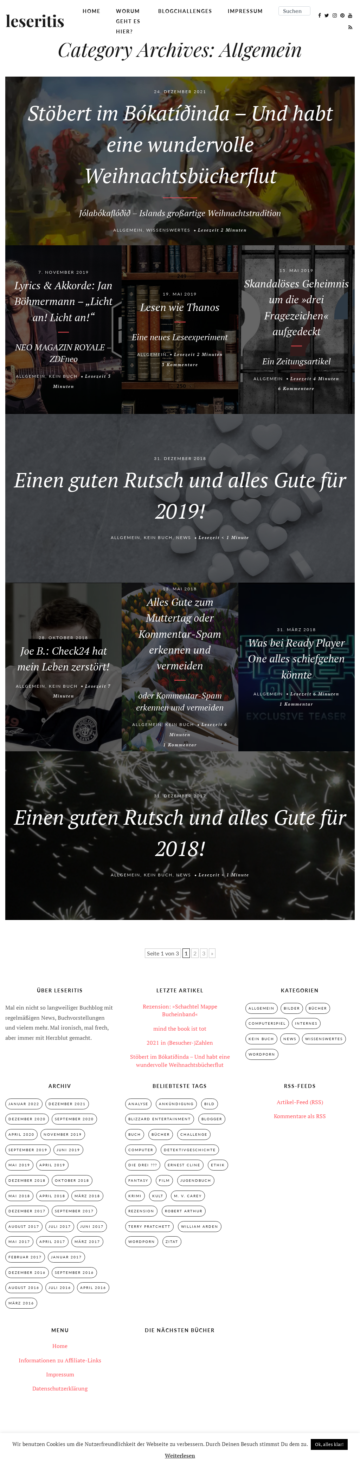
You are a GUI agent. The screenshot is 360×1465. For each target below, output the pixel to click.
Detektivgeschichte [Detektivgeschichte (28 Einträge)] (190, 1150)
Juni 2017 (92, 1227)
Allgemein (128, 230)
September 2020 (74, 1119)
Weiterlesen (180, 1455)
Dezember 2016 (27, 1273)
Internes (306, 1024)
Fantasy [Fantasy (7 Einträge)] (138, 1181)
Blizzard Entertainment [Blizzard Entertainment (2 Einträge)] (159, 1119)
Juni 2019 (68, 1150)
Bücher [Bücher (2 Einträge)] (161, 1134)
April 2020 (21, 1134)
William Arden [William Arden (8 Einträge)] (199, 1227)
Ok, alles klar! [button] (329, 1444)
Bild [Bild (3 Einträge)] (209, 1104)
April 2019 (52, 1165)
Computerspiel (267, 1024)
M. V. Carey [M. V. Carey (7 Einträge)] (188, 1196)
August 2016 (23, 1288)
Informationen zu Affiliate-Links (60, 1361)
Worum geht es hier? (128, 21)
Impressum (245, 11)
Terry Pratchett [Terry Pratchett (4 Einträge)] (149, 1227)
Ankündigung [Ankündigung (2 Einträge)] (176, 1104)
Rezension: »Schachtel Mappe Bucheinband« (180, 1010)
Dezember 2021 (67, 1104)
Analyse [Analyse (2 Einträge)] (138, 1104)
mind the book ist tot (179, 1028)
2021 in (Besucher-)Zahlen (180, 1042)
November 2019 (63, 1134)
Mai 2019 (19, 1165)
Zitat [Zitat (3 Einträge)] (172, 1242)
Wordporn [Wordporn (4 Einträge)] (141, 1242)
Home (92, 11)
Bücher (318, 1008)
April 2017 (52, 1242)
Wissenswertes (168, 230)
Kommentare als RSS (300, 1116)
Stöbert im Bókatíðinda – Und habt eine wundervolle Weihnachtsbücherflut (180, 1060)
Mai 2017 (19, 1242)
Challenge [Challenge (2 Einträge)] (193, 1134)
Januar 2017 (66, 1258)
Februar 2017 (25, 1258)
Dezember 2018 (27, 1181)
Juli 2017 (60, 1227)
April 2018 (52, 1196)
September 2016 (74, 1273)
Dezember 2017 (27, 1211)
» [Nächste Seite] (212, 953)
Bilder (292, 1008)
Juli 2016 (60, 1288)
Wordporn (262, 1054)
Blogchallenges (185, 11)
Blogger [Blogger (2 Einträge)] (211, 1119)
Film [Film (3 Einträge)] (164, 1181)
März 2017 (87, 1242)
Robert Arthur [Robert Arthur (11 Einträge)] (183, 1211)
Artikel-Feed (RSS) (300, 1102)
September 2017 (74, 1211)
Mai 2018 (19, 1196)
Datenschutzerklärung (60, 1389)
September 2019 (27, 1150)
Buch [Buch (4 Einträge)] (134, 1134)
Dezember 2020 (27, 1119)
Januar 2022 (23, 1104)
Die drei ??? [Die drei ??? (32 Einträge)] (142, 1165)
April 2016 (93, 1288)
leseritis (35, 21)
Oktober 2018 (72, 1181)
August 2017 (23, 1227)
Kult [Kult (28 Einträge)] (157, 1196)
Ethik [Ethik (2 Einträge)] (218, 1165)
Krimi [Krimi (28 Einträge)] (135, 1196)
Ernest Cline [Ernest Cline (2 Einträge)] (184, 1165)
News (183, 537)
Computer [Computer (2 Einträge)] (140, 1150)
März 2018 (87, 1196)
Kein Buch (63, 376)
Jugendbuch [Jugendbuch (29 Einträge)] (195, 1181)
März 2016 (21, 1304)
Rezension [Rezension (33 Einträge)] (141, 1211)
